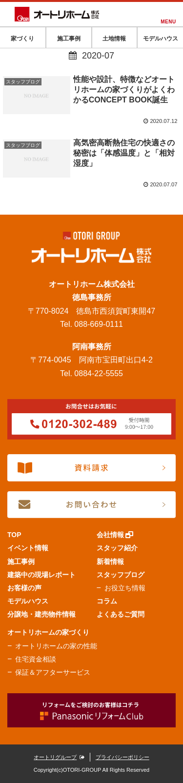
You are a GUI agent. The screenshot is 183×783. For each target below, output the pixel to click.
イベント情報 (27, 548)
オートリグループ (59, 757)
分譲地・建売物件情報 (41, 614)
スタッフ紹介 (117, 548)
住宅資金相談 (35, 659)
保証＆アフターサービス (52, 672)
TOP (14, 535)
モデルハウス (27, 601)
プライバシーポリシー (122, 757)
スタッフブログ (120, 575)
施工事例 (21, 561)
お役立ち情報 (124, 588)
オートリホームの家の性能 (56, 646)
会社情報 (115, 535)
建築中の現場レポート (41, 575)
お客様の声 (24, 588)
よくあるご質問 (120, 614)
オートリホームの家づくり (48, 632)
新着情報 (110, 561)
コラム (107, 601)
